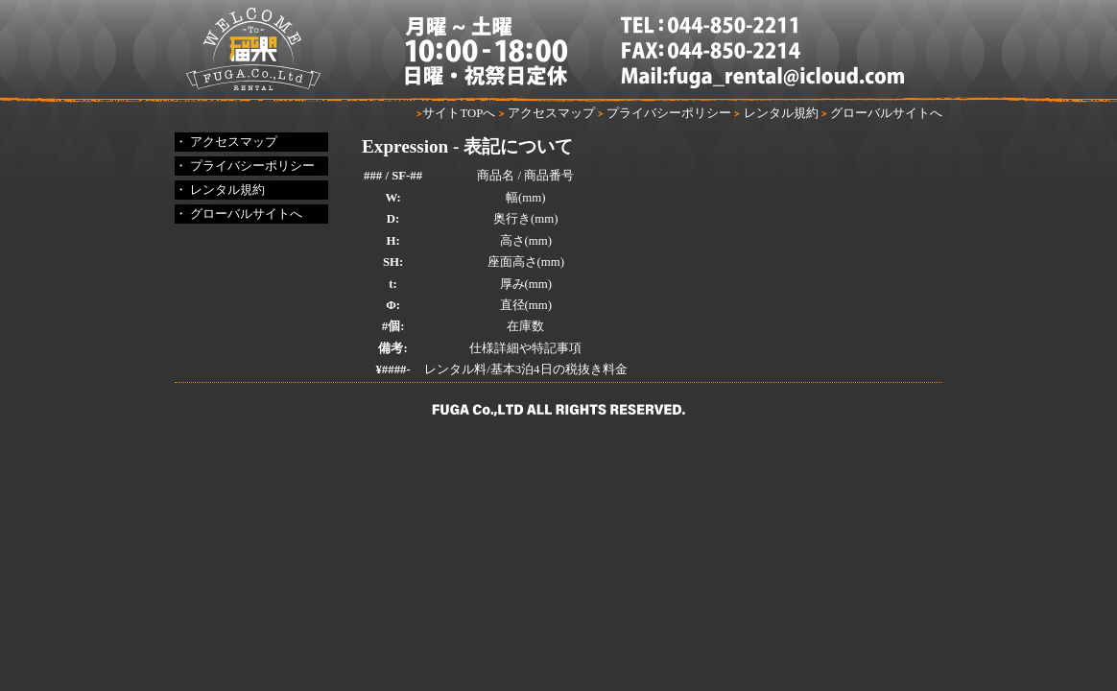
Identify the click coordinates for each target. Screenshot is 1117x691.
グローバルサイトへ (881, 113)
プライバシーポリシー (664, 113)
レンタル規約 (776, 113)
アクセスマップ (547, 113)
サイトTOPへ (455, 113)
